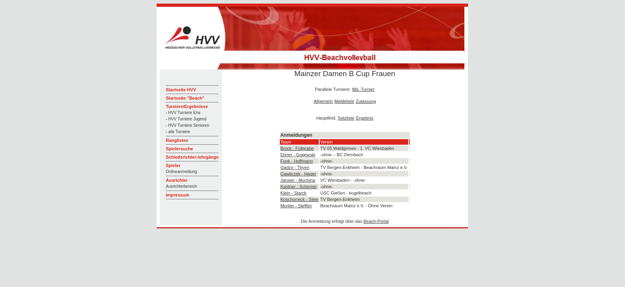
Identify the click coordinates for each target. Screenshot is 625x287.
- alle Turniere (178, 132)
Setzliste (346, 118)
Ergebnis (364, 118)
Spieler (173, 165)
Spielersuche (179, 148)
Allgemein (323, 101)
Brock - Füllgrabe (297, 148)
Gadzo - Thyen (294, 167)
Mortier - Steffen (296, 205)
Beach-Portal (376, 221)
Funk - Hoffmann (296, 161)
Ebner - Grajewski (297, 154)
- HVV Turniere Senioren (187, 125)
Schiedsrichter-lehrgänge (192, 157)
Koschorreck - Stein (299, 199)
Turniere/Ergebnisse (187, 106)
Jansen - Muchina (297, 180)
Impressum (177, 195)
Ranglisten (177, 140)
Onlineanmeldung (181, 171)
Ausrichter (177, 180)
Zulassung (366, 101)
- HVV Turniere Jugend (186, 119)
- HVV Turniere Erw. (183, 112)
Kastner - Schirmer (298, 186)
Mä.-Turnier (363, 89)
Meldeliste (344, 101)
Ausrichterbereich (181, 186)
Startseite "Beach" (185, 98)
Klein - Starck (293, 193)
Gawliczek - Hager (298, 173)
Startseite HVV (181, 89)
